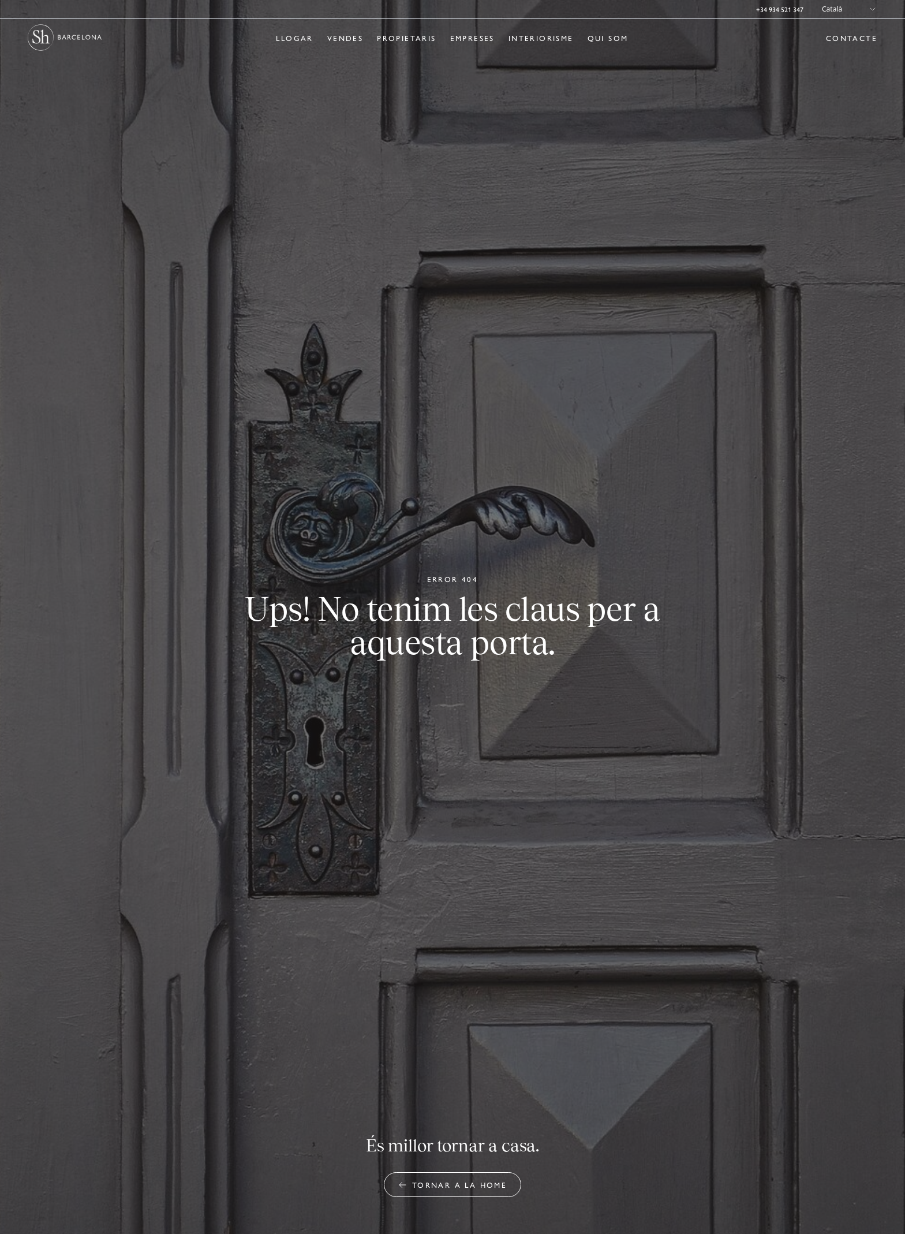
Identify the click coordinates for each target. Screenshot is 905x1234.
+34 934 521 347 (779, 9)
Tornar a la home (452, 1184)
